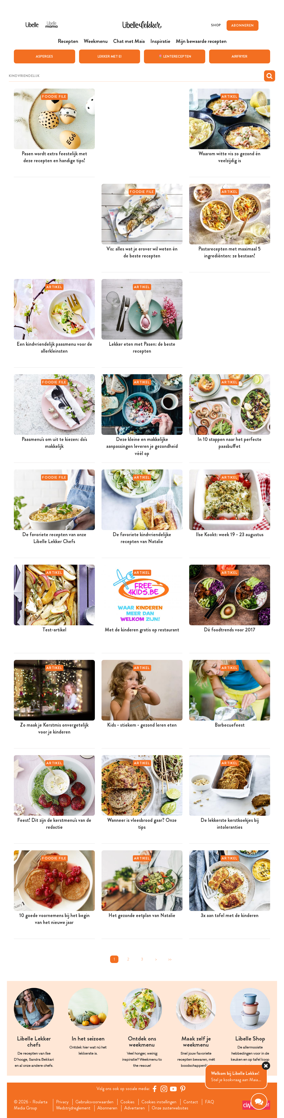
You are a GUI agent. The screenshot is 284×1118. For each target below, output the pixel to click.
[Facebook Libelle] (154, 1088)
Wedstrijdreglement (73, 1108)
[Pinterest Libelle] (182, 1088)
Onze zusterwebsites (170, 1108)
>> (169, 959)
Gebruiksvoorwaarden (94, 1102)
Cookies (127, 1102)
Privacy (62, 1102)
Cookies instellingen (158, 1102)
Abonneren (107, 1108)
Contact (190, 1102)
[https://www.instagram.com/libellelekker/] (164, 1088)
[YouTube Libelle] (173, 1088)
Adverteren (134, 1108)
